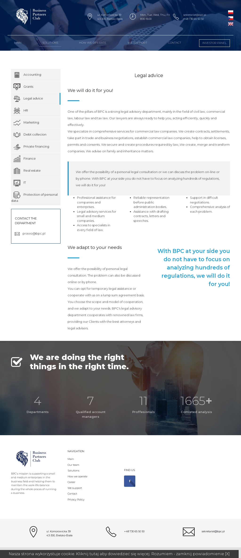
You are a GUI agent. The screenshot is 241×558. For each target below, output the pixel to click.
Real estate (27, 170)
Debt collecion (29, 134)
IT (19, 182)
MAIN (17, 42)
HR (20, 110)
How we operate (92, 42)
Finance (24, 158)
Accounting (27, 75)
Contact (174, 42)
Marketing (26, 122)
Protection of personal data (34, 197)
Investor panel (214, 43)
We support (137, 42)
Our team (73, 465)
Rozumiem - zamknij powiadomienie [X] (190, 554)
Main (71, 459)
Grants (23, 86)
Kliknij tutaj (87, 554)
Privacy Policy (76, 499)
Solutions (50, 42)
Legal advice (28, 98)
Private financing (31, 146)
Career (71, 482)
